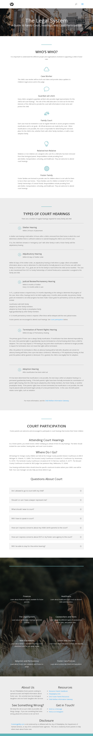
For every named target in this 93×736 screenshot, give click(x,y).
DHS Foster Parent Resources (59, 697)
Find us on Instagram (56, 712)
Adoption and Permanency (27, 661)
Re (50, 691)
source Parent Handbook (59, 691)
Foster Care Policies (66, 661)
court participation (57, 319)
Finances (27, 596)
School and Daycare (66, 640)
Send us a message (55, 709)
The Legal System (27, 616)
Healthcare (66, 596)
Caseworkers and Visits (66, 616)
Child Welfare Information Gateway (57, 401)
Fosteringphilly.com (17, 724)
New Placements (26, 640)
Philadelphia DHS (54, 694)
